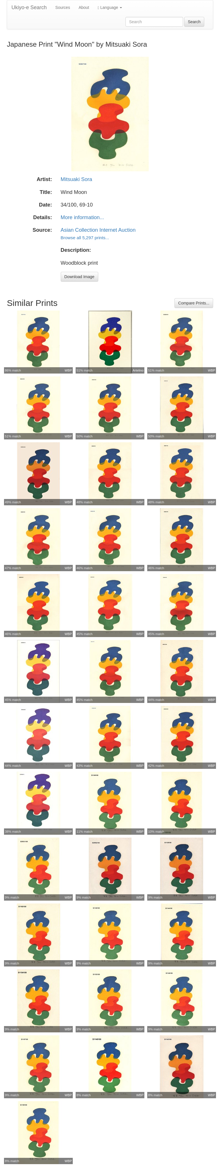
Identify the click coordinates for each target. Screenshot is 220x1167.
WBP (68, 370)
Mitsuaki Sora (76, 179)
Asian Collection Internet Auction (98, 230)
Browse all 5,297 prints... (85, 237)
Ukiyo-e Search (29, 7)
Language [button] (110, 7)
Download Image (79, 276)
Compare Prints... (193, 303)
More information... (82, 217)
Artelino (138, 370)
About (83, 7)
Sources (62, 7)
